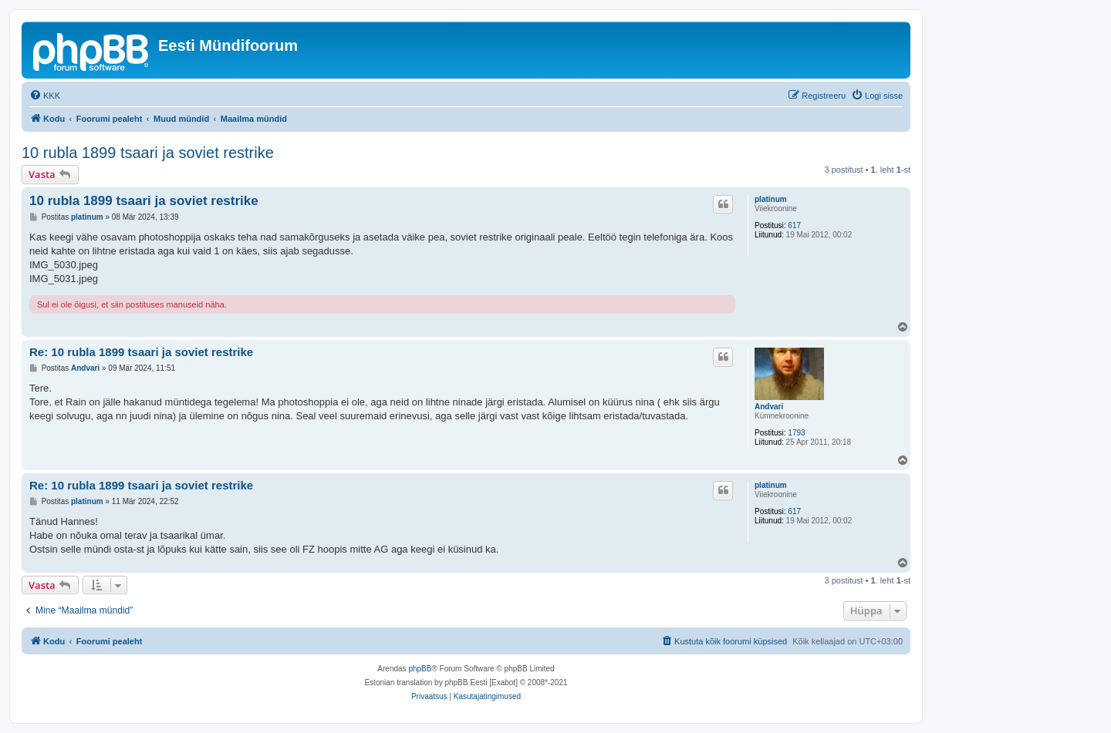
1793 (796, 433)
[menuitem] (44, 95)
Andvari (769, 406)
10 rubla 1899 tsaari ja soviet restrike (148, 152)
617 (794, 225)
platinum (771, 199)
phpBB (419, 668)
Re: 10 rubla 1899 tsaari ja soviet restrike (141, 351)
